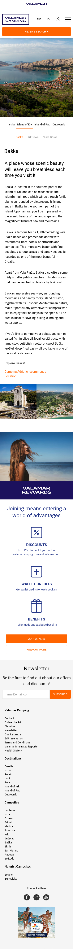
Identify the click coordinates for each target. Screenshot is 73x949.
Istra (7, 814)
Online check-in (13, 722)
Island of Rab (42, 124)
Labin (8, 778)
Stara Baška (50, 137)
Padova (9, 854)
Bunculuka (11, 878)
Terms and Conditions (17, 742)
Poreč (8, 774)
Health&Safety (13, 750)
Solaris (9, 874)
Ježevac (9, 838)
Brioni (8, 822)
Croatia (9, 766)
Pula (7, 782)
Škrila (8, 846)
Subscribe (60, 694)
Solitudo (9, 858)
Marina (9, 826)
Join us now (36, 638)
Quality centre (13, 734)
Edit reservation (14, 738)
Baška (19, 137)
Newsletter (11, 730)
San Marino (11, 850)
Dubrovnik (59, 124)
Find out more (36, 649)
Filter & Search (36, 31)
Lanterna (10, 810)
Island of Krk (24, 124)
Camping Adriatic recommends (25, 371)
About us (10, 726)
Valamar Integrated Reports (21, 746)
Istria (11, 124)
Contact (9, 718)
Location (10, 376)
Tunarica (10, 830)
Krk (7, 834)
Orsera (9, 818)
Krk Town (33, 137)
